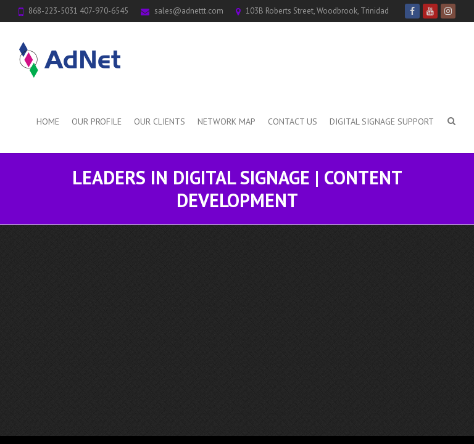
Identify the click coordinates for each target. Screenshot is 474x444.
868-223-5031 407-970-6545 (78, 11)
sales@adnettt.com (188, 11)
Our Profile (97, 121)
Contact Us (292, 121)
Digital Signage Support (382, 121)
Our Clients (159, 121)
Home (47, 121)
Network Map (227, 121)
